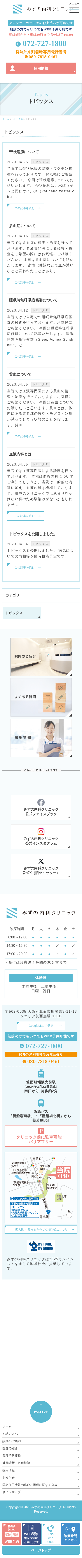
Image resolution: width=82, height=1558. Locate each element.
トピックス (41, 161)
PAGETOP (41, 1411)
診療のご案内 (11, 1441)
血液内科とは (20, 454)
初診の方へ (10, 1433)
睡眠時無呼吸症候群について (33, 300)
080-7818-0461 (43, 56)
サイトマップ (11, 1492)
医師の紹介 (10, 1448)
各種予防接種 (11, 1455)
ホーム (7, 1426)
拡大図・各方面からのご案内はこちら (41, 1229)
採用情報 (8, 1470)
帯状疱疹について (24, 152)
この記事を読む (25, 208)
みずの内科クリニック (46, 1507)
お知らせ (8, 1477)
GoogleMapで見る (40, 1025)
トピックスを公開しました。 (33, 534)
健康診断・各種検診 (16, 1463)
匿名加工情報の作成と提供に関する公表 (30, 1485)
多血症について (22, 226)
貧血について (20, 374)
